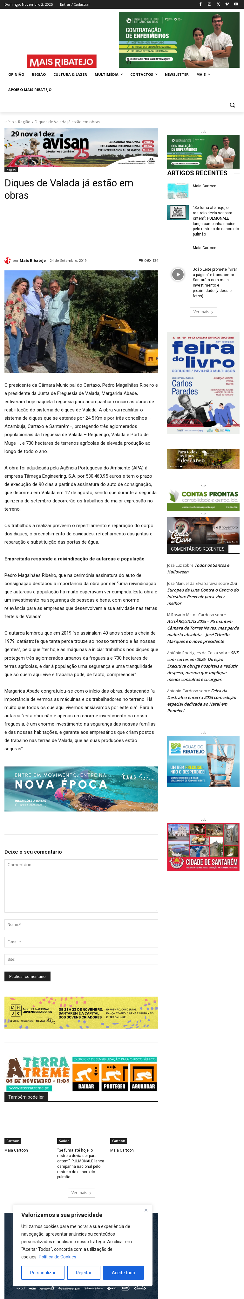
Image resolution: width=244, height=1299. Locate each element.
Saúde (64, 1141)
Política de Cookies (57, 1256)
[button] (232, 105)
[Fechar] (146, 1210)
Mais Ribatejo (33, 260)
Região (24, 122)
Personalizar (43, 1272)
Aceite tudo (123, 1272)
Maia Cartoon (16, 1150)
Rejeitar (84, 1272)
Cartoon (12, 1141)
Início (9, 122)
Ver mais (81, 1192)
